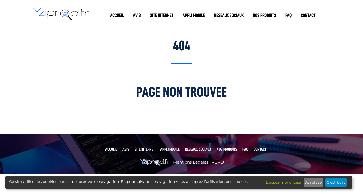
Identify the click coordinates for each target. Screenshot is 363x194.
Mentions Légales (190, 162)
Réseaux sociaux (229, 15)
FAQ (288, 15)
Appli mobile (194, 15)
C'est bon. (336, 182)
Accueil (117, 15)
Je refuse (313, 182)
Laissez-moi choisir (284, 182)
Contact (308, 15)
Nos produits (264, 15)
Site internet (161, 15)
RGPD (217, 162)
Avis (137, 15)
